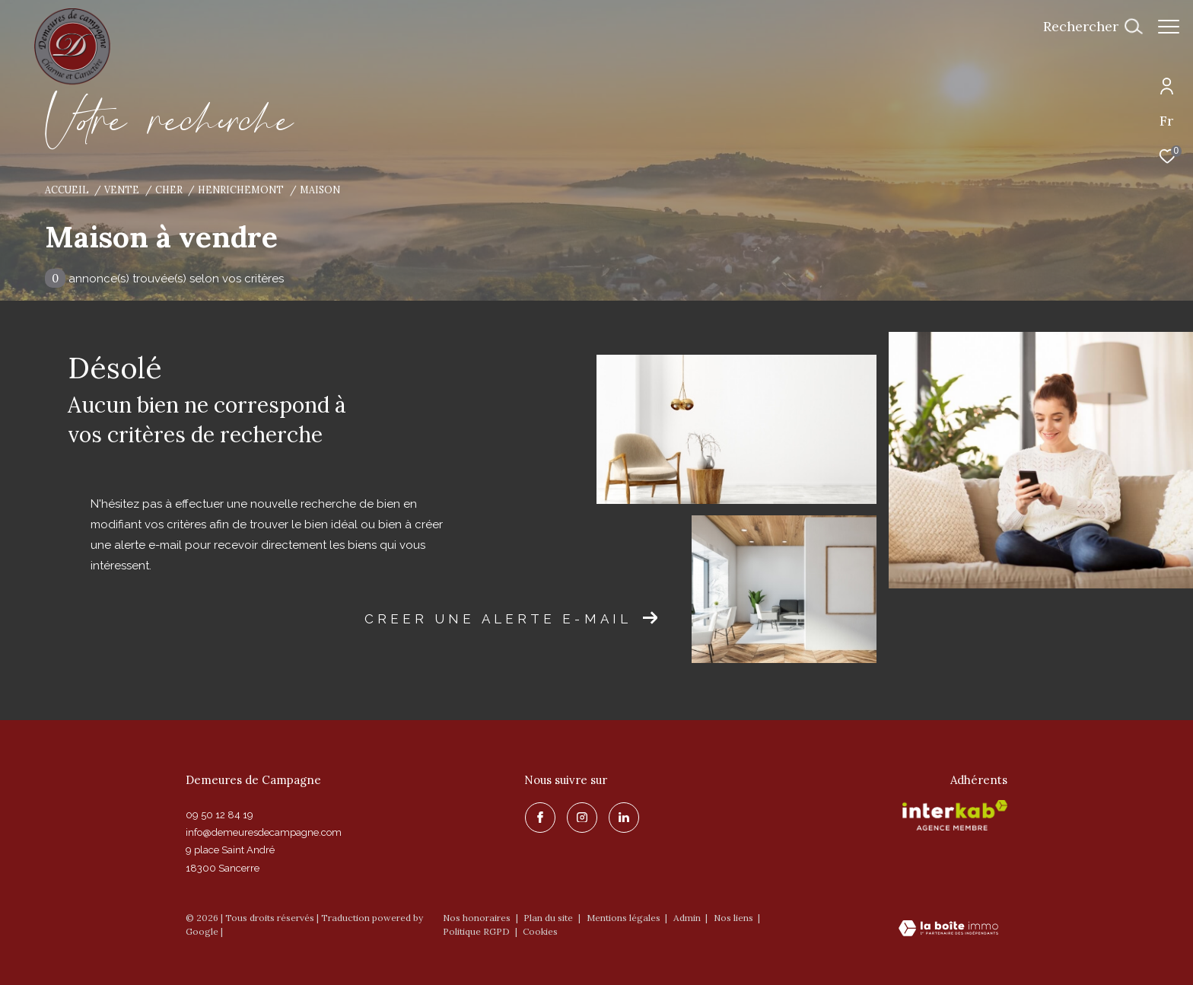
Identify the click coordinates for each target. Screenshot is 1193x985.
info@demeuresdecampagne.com (264, 832)
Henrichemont (241, 189)
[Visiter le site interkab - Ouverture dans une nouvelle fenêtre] (954, 815)
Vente (121, 189)
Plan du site (549, 917)
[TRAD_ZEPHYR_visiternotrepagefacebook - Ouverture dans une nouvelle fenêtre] (539, 817)
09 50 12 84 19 (219, 815)
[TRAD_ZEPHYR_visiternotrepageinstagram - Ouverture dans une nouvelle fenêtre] (581, 817)
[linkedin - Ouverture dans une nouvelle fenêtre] (623, 817)
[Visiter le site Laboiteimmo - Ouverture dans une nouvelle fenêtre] (948, 929)
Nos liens (735, 917)
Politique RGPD (476, 931)
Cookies (540, 931)
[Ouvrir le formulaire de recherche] (1085, 26)
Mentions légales (625, 917)
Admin (688, 917)
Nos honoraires (477, 917)
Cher (169, 189)
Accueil (67, 189)
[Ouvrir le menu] (1168, 26)
